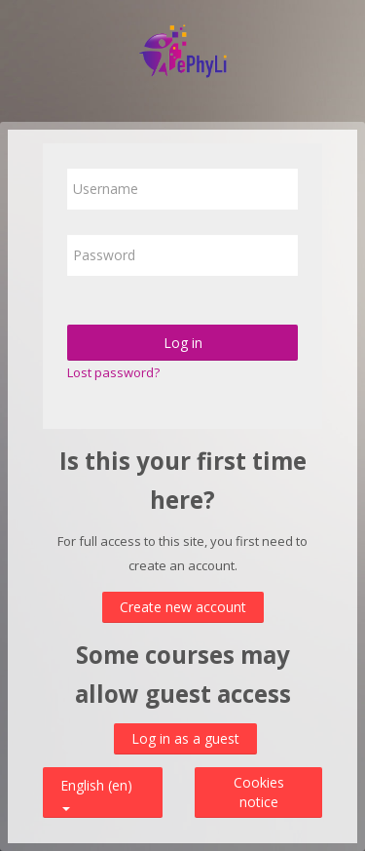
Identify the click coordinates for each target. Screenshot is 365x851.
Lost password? (113, 372)
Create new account (183, 607)
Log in (183, 342)
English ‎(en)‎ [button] (96, 781)
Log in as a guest (185, 738)
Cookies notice (259, 792)
